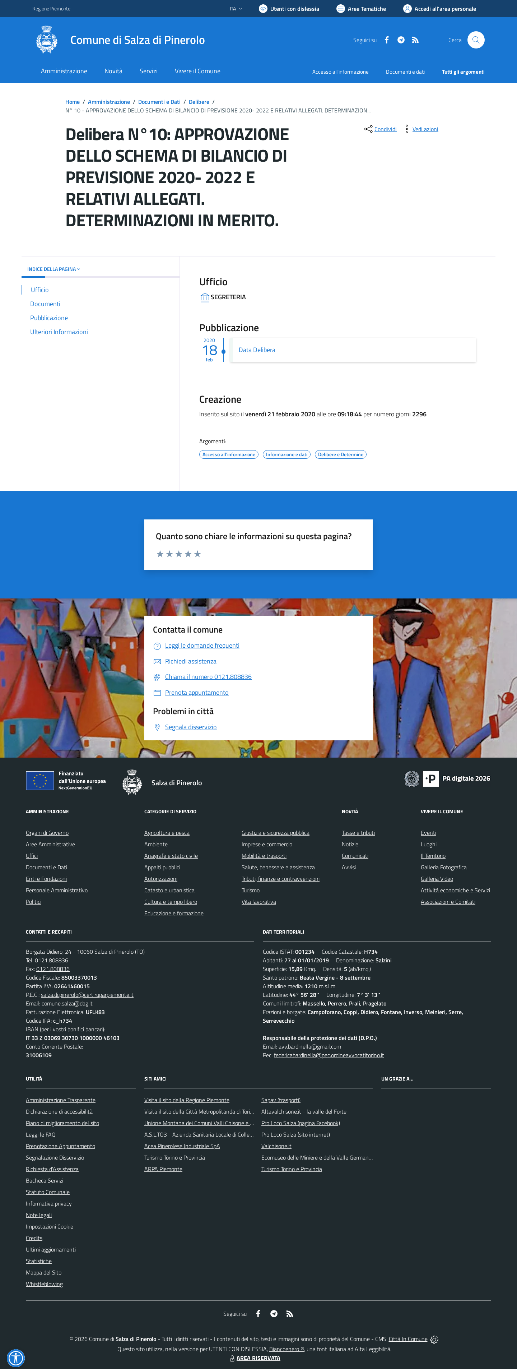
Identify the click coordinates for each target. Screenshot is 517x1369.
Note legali (39, 1215)
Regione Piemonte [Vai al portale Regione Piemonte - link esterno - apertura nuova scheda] (51, 8)
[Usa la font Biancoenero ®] (289, 8)
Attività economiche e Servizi (455, 890)
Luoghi (429, 844)
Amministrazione (109, 101)
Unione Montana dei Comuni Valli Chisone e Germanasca (212, 1123)
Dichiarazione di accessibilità (59, 1111)
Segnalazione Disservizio (55, 1157)
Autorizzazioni (160, 878)
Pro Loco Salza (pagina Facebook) (300, 1123)
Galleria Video (437, 878)
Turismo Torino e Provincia (174, 1157)
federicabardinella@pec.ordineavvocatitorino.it (329, 1055)
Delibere (199, 101)
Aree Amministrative (50, 844)
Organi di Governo (47, 832)
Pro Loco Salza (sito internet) (295, 1134)
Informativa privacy (49, 1203)
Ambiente (156, 844)
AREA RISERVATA (254, 1358)
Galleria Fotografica (444, 867)
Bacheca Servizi (44, 1180)
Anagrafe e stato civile (171, 855)
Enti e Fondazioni (46, 878)
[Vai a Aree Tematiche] (361, 8)
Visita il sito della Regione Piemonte (186, 1100)
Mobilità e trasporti (264, 855)
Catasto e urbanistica (169, 890)
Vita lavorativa (259, 901)
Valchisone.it (276, 1146)
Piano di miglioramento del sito (62, 1123)
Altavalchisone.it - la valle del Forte (303, 1111)
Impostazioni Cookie (49, 1226)
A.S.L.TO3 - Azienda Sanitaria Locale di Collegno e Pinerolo (214, 1134)
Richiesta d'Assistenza (52, 1169)
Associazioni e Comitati (448, 901)
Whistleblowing (44, 1284)
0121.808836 (51, 960)
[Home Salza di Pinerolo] (118, 40)
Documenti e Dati (159, 101)
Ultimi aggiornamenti (51, 1249)
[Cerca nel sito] (476, 39)
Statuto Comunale (48, 1192)
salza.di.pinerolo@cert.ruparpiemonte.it (87, 994)
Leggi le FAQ (41, 1134)
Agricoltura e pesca (167, 832)
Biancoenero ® (286, 1349)
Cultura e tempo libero (170, 901)
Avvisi (349, 867)
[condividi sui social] (380, 129)
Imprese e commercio (267, 844)
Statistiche (39, 1261)
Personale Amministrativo (57, 890)
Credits (34, 1238)
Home (72, 101)
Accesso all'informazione (340, 72)
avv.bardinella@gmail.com (310, 1046)
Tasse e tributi (358, 832)
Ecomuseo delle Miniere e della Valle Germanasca (320, 1157)
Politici (33, 901)
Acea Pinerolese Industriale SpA (182, 1146)
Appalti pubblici (162, 867)
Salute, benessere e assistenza (278, 867)
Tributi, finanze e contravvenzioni (281, 878)
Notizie (350, 844)
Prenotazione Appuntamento (60, 1146)
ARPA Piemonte (163, 1169)
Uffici (32, 855)
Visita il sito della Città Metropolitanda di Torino (200, 1111)
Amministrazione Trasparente (61, 1100)
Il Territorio (433, 855)
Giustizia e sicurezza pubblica (275, 832)
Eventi (428, 832)
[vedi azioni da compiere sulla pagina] (420, 129)
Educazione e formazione (174, 913)
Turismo (251, 890)
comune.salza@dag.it (67, 1003)
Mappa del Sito (43, 1272)
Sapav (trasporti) (281, 1100)
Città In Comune (408, 1339)
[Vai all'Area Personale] (440, 8)
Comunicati (355, 855)
